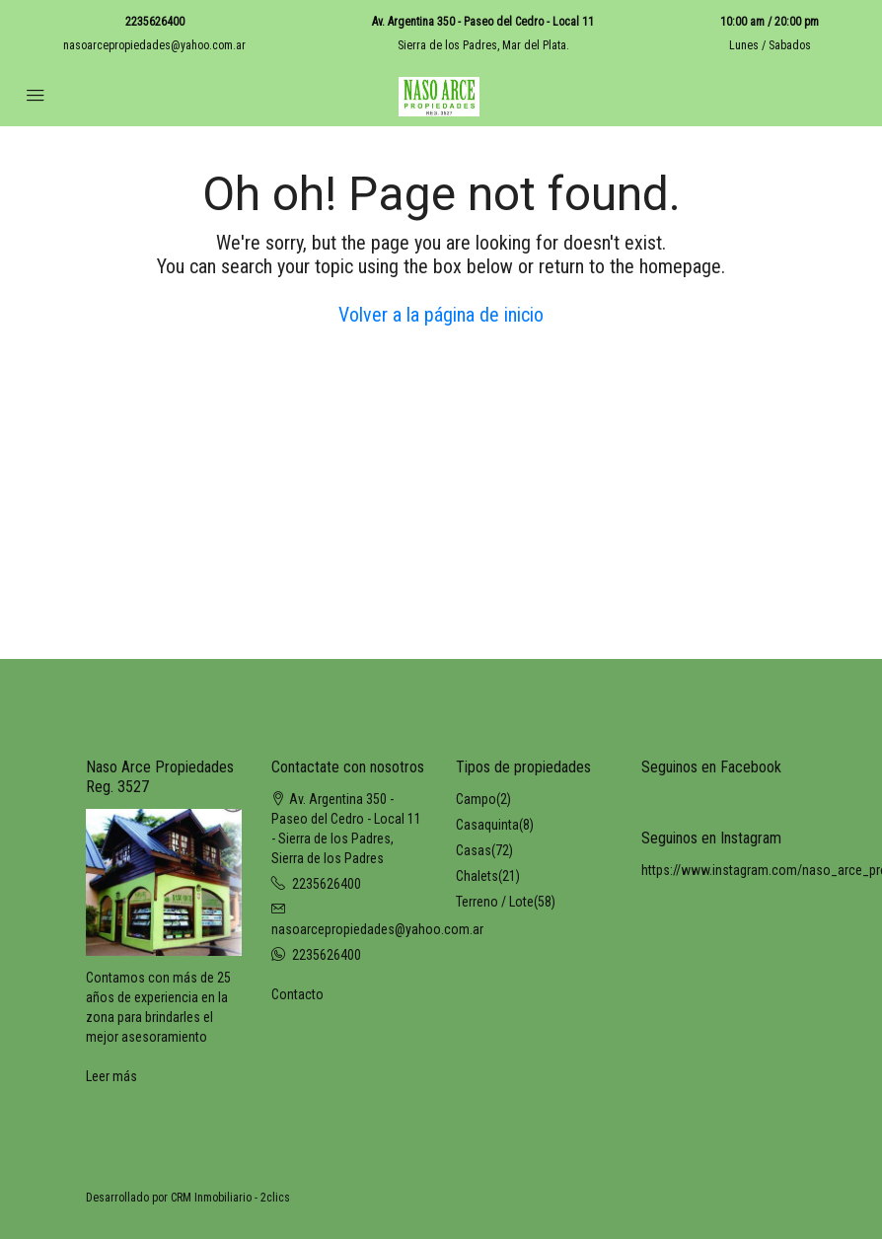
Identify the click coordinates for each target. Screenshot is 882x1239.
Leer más (111, 1076)
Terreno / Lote (495, 902)
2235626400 (154, 22)
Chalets (477, 876)
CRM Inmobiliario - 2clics (230, 1197)
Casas (473, 850)
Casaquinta (487, 825)
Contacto (297, 994)
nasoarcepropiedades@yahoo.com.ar (154, 45)
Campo (476, 799)
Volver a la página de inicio (441, 315)
